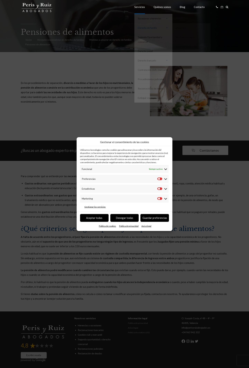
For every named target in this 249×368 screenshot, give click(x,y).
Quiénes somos (162, 6)
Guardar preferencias (154, 217)
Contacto (199, 6)
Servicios (139, 6)
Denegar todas (124, 217)
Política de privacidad (129, 226)
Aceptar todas (94, 217)
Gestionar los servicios (95, 207)
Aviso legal (146, 226)
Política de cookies (107, 226)
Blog (182, 6)
